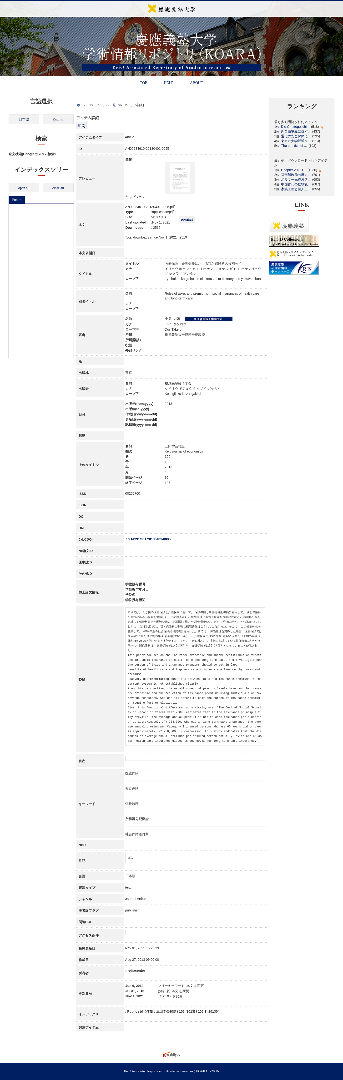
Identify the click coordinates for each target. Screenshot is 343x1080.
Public (16, 200)
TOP (143, 83)
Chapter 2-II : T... (293, 170)
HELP (168, 83)
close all (58, 188)
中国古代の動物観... (296, 184)
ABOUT (196, 83)
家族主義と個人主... (296, 189)
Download (187, 219)
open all (24, 188)
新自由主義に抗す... (296, 131)
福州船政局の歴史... (296, 175)
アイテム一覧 (106, 105)
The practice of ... (294, 146)
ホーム (82, 105)
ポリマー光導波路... (296, 179)
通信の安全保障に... (296, 136)
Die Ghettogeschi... (295, 127)
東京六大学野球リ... (296, 141)
